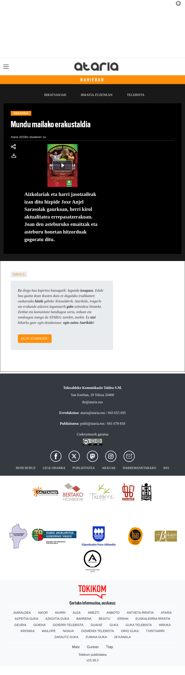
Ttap (109, 647)
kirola (19, 274)
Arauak (109, 468)
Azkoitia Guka (57, 618)
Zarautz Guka (66, 637)
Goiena (40, 625)
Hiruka (165, 625)
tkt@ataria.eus (92, 402)
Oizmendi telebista (97, 631)
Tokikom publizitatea (92, 654)
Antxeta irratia (140, 612)
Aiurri (60, 612)
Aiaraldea (22, 612)
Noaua (68, 631)
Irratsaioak (55, 95)
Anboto (113, 612)
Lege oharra (54, 468)
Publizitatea (83, 468)
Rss (166, 468)
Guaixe (96, 625)
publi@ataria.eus (92, 423)
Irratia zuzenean (97, 95)
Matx (76, 647)
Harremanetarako (139, 468)
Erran (123, 618)
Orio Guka (130, 631)
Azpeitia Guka (26, 618)
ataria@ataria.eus (92, 413)
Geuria (20, 625)
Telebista (136, 95)
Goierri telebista (68, 625)
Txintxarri (155, 631)
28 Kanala (122, 637)
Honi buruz (26, 468)
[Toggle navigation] (6, 66)
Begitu (104, 618)
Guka (113, 625)
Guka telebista (139, 625)
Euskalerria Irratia (153, 618)
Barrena (84, 618)
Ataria (166, 612)
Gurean (93, 647)
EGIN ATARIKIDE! (35, 338)
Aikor (43, 612)
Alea (77, 612)
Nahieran (92, 80)
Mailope (49, 631)
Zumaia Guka (96, 637)
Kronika (28, 631)
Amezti (93, 612)
